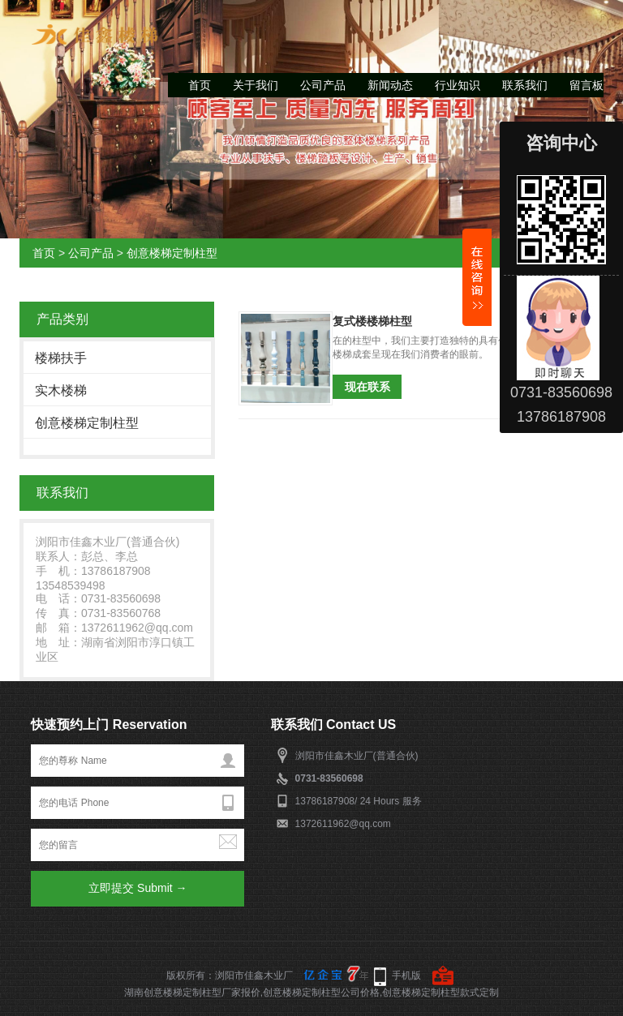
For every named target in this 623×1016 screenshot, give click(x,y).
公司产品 (323, 85)
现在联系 (367, 386)
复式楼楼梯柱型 (372, 321)
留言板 (586, 85)
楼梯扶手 (61, 358)
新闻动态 (390, 85)
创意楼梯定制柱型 (172, 252)
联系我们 (525, 85)
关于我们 (255, 85)
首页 (199, 85)
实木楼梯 (61, 390)
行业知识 (457, 85)
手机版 (406, 975)
